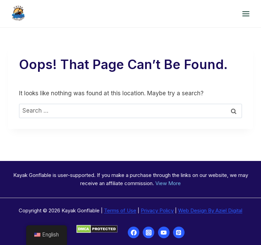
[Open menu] (246, 13)
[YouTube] (164, 232)
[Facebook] (133, 232)
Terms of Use (120, 210)
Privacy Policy (157, 210)
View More (168, 183)
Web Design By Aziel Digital (210, 210)
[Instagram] (148, 232)
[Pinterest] (179, 232)
